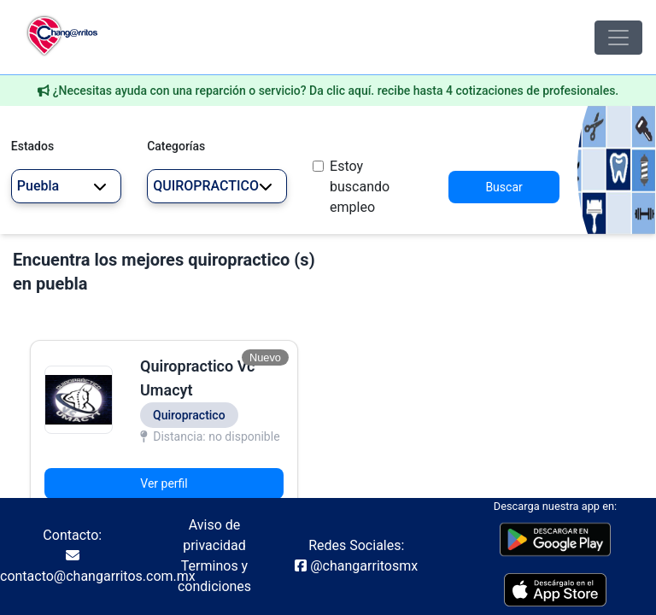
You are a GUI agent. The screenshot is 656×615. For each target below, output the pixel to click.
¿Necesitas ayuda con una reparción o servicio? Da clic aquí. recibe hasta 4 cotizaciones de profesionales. (336, 90)
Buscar (503, 187)
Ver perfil (163, 483)
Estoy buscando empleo (360, 186)
